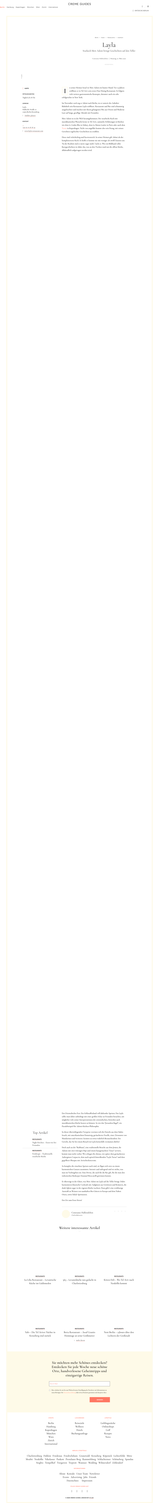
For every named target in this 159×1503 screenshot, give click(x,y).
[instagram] (77, 1492)
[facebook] (72, 1492)
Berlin (12, 11)
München (41, 11)
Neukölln (38, 1459)
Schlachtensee (104, 1459)
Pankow (60, 1459)
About (62, 1473)
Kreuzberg (96, 1455)
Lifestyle (39, 6)
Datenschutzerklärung (69, 1392)
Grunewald (84, 1455)
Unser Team (82, 1473)
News (108, 1436)
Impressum (87, 1480)
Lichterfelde (119, 1455)
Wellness (79, 1426)
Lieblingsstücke (108, 1423)
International (63, 11)
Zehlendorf (117, 1462)
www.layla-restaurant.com (34, 131)
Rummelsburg (89, 1459)
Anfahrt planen (30, 115)
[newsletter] (87, 1492)
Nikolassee (50, 1459)
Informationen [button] (79, 1468)
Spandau (129, 1459)
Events (66, 1477)
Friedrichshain (70, 1455)
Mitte (129, 1455)
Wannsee (82, 1462)
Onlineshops (108, 1426)
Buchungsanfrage (79, 1433)
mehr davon (80, 1340)
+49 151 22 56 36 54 (29, 127)
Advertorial (109, 64)
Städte (13, 6)
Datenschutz (73, 1480)
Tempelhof (50, 1462)
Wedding (92, 1462)
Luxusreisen (26, 6)
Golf (108, 1430)
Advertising (76, 1477)
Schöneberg (117, 1459)
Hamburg (20, 11)
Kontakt (71, 1473)
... (23, 125)
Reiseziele (79, 1423)
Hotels (79, 1430)
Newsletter (94, 1473)
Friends (92, 1477)
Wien (48, 11)
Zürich (54, 11)
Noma (64, 128)
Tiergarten (62, 1462)
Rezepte (108, 1433)
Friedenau (57, 1455)
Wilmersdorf (105, 1462)
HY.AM (91, 1498)
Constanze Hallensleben (100, 59)
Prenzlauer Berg (73, 1459)
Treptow (73, 1462)
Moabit (29, 1459)
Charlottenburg (34, 1455)
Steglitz (39, 1462)
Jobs (86, 1477)
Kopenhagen (30, 11)
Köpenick (107, 1455)
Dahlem (47, 1455)
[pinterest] (82, 1492)
